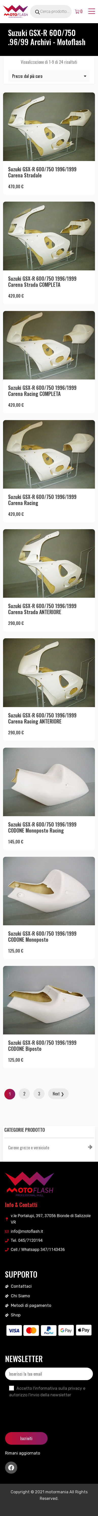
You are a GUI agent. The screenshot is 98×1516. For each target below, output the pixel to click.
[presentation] (43, 1410)
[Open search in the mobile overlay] (57, 12)
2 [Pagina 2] (24, 1094)
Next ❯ (58, 1094)
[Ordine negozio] (49, 76)
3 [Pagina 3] (39, 1094)
